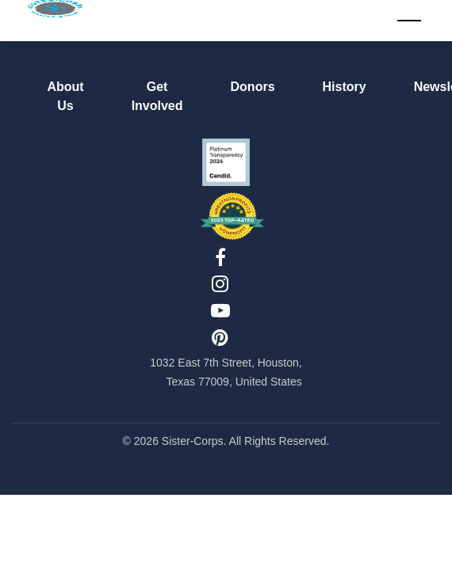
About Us (65, 96)
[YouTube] (220, 309)
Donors (253, 86)
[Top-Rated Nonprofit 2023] (232, 216)
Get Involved (157, 96)
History (344, 86)
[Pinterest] (220, 336)
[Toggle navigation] (409, 20)
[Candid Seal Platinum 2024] (226, 162)
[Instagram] (220, 283)
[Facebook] (220, 256)
